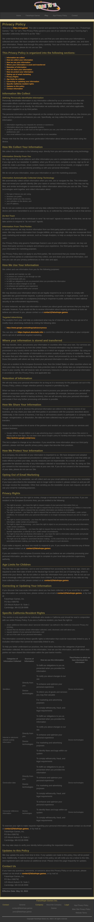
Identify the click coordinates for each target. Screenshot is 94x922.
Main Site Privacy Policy (81, 909)
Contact (75, 15)
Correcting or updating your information (23, 81)
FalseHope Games (33, 15)
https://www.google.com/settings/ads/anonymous (27, 328)
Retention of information (16, 67)
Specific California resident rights (20, 84)
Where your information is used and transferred (26, 65)
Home (18, 15)
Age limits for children (16, 79)
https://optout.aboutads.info (30, 332)
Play (46, 15)
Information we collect (16, 58)
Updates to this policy (15, 86)
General (22, 905)
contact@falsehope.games (56, 312)
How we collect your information (20, 60)
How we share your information (19, 69)
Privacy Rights (12, 77)
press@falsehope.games (22, 912)
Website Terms (81, 913)
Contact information (15, 89)
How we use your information (18, 62)
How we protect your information (20, 72)
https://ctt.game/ (20, 28)
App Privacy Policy (60, 15)
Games (54, 908)
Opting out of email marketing (19, 74)
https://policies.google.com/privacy (21, 438)
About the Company (53, 905)
